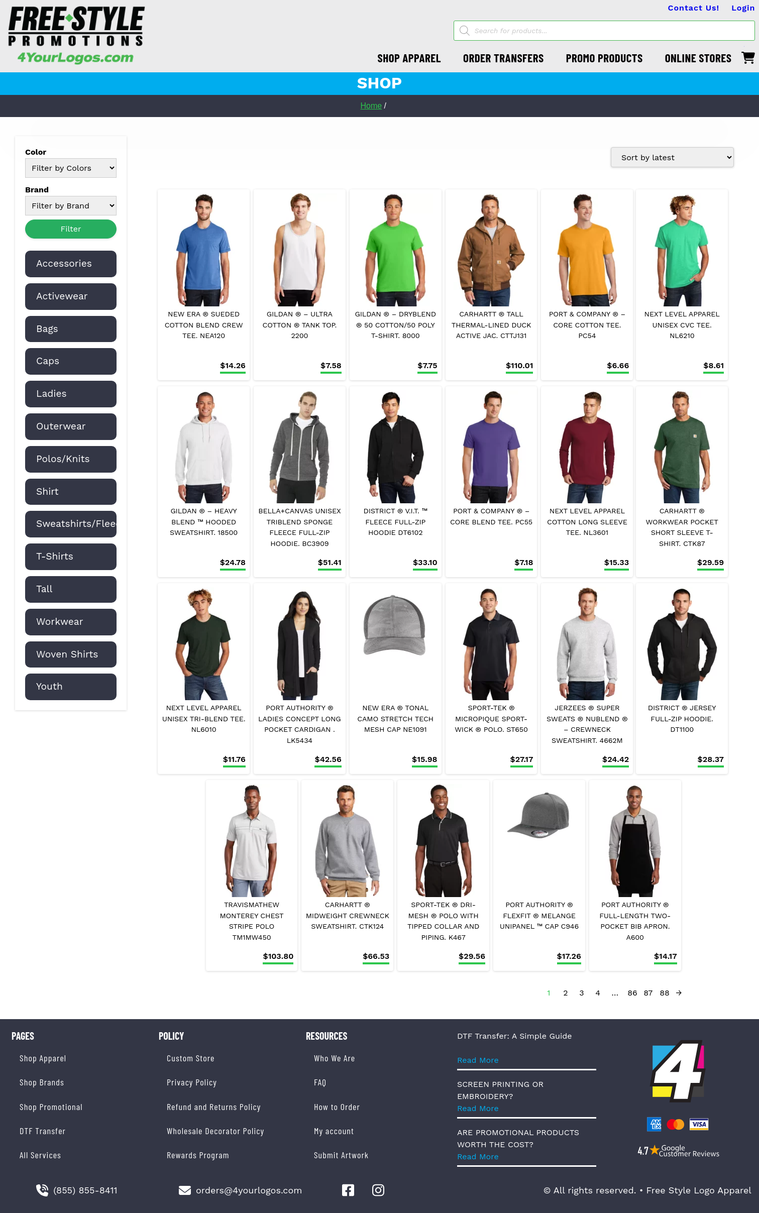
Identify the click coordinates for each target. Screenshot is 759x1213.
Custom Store (190, 1057)
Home (371, 105)
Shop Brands (42, 1081)
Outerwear (61, 426)
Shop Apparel (43, 1057)
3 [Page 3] (581, 993)
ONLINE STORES (698, 58)
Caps (47, 361)
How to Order (337, 1106)
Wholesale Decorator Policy (215, 1130)
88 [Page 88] (665, 993)
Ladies (51, 393)
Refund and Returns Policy (214, 1106)
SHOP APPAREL (410, 58)
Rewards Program (198, 1154)
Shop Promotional (51, 1106)
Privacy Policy (192, 1081)
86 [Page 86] (632, 993)
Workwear (59, 621)
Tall (44, 589)
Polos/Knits (63, 459)
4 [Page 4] (597, 993)
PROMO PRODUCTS (604, 58)
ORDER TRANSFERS (503, 58)
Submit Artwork (341, 1154)
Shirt (47, 491)
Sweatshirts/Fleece (81, 523)
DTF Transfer (43, 1130)
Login (743, 8)
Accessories (64, 263)
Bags (47, 329)
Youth (49, 686)
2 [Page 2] (565, 993)
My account (334, 1130)
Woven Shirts (67, 654)
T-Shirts (54, 556)
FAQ (320, 1081)
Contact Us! (694, 8)
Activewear (62, 296)
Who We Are (334, 1057)
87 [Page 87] (648, 993)
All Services (40, 1154)
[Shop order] (672, 157)
